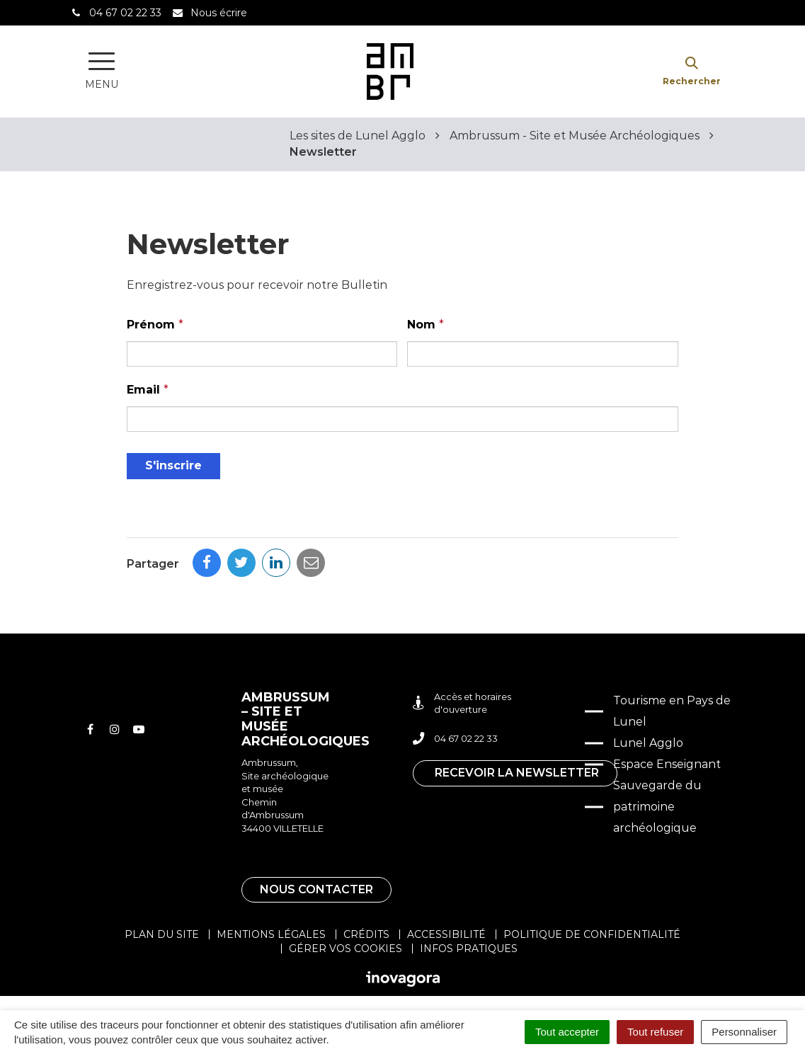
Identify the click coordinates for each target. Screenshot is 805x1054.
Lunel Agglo (648, 743)
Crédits (366, 934)
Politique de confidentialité (591, 934)
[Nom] (542, 354)
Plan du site (162, 934)
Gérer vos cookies (345, 948)
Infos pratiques (469, 948)
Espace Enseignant (667, 764)
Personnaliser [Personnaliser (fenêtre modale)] (744, 1032)
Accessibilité (446, 934)
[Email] (402, 419)
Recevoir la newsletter (517, 772)
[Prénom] (262, 354)
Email (148, 389)
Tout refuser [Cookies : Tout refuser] (655, 1032)
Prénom (155, 324)
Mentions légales (271, 934)
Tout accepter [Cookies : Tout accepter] (567, 1032)
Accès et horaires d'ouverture (462, 703)
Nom (425, 324)
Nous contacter (316, 889)
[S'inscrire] (173, 466)
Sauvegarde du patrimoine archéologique (657, 807)
